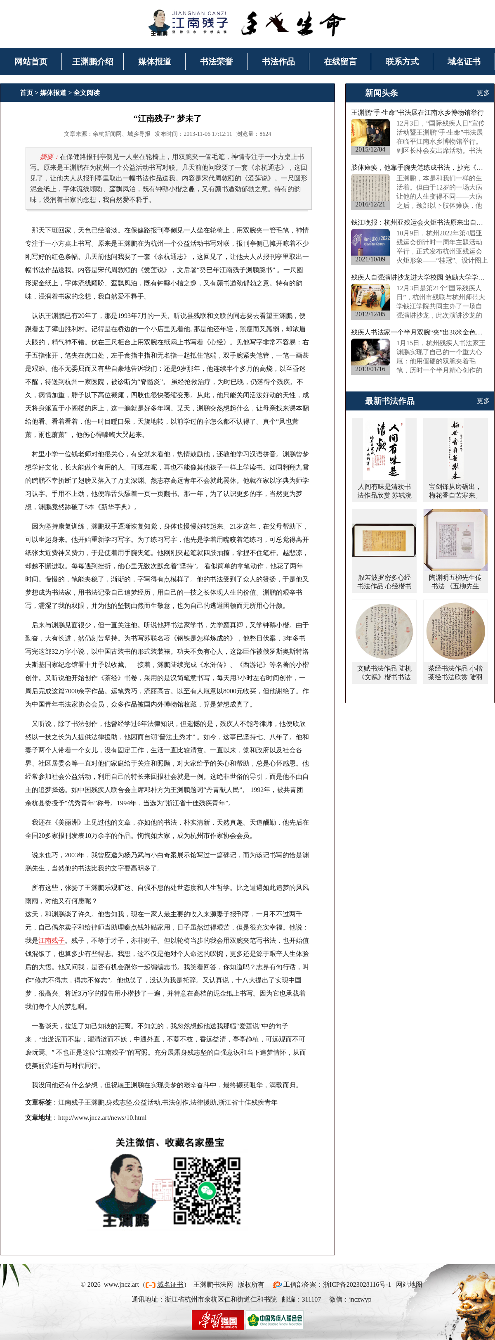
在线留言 (340, 61)
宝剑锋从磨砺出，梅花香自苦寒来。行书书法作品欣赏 (455, 495)
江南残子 (51, 940)
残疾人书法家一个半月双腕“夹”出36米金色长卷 (420, 332)
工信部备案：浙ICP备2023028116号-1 (337, 1284)
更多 (483, 92)
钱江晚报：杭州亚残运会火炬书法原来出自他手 (420, 222)
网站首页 (30, 61)
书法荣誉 (216, 61)
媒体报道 (154, 61)
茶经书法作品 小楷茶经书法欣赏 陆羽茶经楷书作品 (455, 677)
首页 (26, 92)
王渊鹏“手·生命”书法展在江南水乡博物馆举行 (417, 112)
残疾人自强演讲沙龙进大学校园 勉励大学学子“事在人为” (420, 277)
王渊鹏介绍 (92, 61)
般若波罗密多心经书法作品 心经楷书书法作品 (384, 586)
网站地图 (409, 1284)
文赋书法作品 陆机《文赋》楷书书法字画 (384, 677)
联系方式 (402, 61)
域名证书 (464, 61)
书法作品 (278, 61)
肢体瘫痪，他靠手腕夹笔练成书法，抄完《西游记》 (420, 167)
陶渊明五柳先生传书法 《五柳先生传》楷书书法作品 (455, 586)
